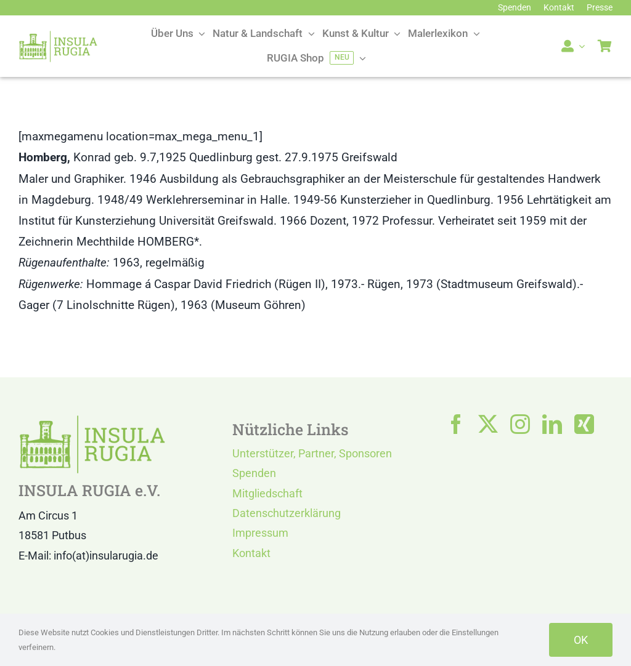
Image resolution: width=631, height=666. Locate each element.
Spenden (254, 473)
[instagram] (520, 424)
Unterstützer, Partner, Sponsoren (312, 453)
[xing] (584, 424)
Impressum (260, 532)
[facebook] (456, 424)
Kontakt (251, 553)
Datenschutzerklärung (286, 513)
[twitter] (488, 424)
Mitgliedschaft (267, 493)
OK (581, 639)
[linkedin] (552, 424)
